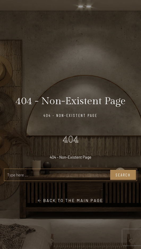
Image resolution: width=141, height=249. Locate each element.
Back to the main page (70, 200)
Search (123, 174)
